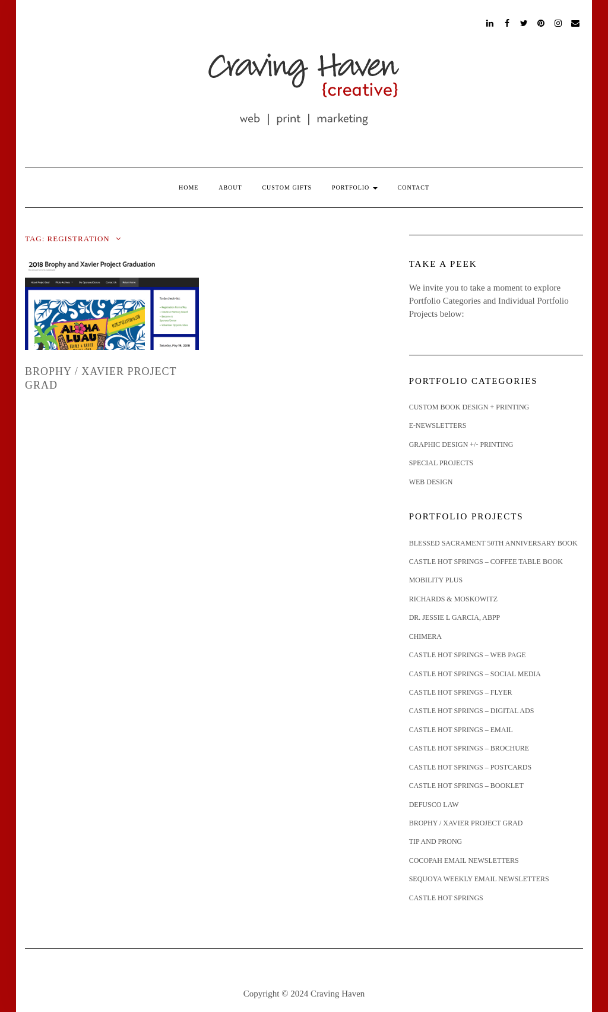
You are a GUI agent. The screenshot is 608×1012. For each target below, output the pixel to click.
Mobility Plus (436, 580)
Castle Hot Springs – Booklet (466, 785)
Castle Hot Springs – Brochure (469, 748)
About (230, 187)
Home (188, 187)
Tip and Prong (436, 841)
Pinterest (541, 22)
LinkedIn (490, 22)
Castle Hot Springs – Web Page (467, 655)
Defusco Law (434, 804)
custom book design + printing (469, 407)
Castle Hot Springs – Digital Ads (471, 711)
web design (431, 482)
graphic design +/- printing (461, 444)
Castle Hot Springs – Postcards (470, 767)
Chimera (425, 636)
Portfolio (355, 187)
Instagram (558, 22)
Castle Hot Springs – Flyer (460, 692)
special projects (441, 463)
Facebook (507, 22)
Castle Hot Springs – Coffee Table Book (486, 561)
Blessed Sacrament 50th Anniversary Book (493, 543)
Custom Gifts (287, 187)
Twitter (524, 22)
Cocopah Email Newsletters (464, 860)
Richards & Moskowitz (453, 599)
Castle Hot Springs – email (461, 730)
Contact (413, 187)
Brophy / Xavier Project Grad (466, 823)
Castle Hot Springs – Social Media (475, 674)
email (575, 22)
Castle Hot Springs (446, 898)
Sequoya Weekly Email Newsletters (479, 879)
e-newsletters (438, 425)
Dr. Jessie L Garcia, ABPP (455, 617)
